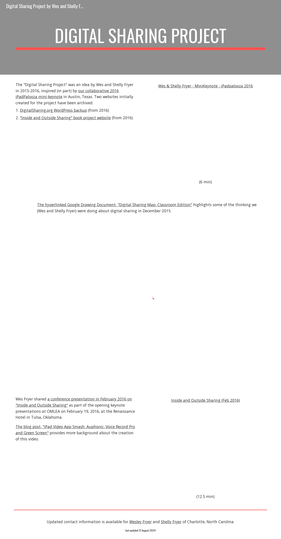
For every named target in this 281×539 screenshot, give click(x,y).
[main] (140, 37)
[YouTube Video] (205, 134)
